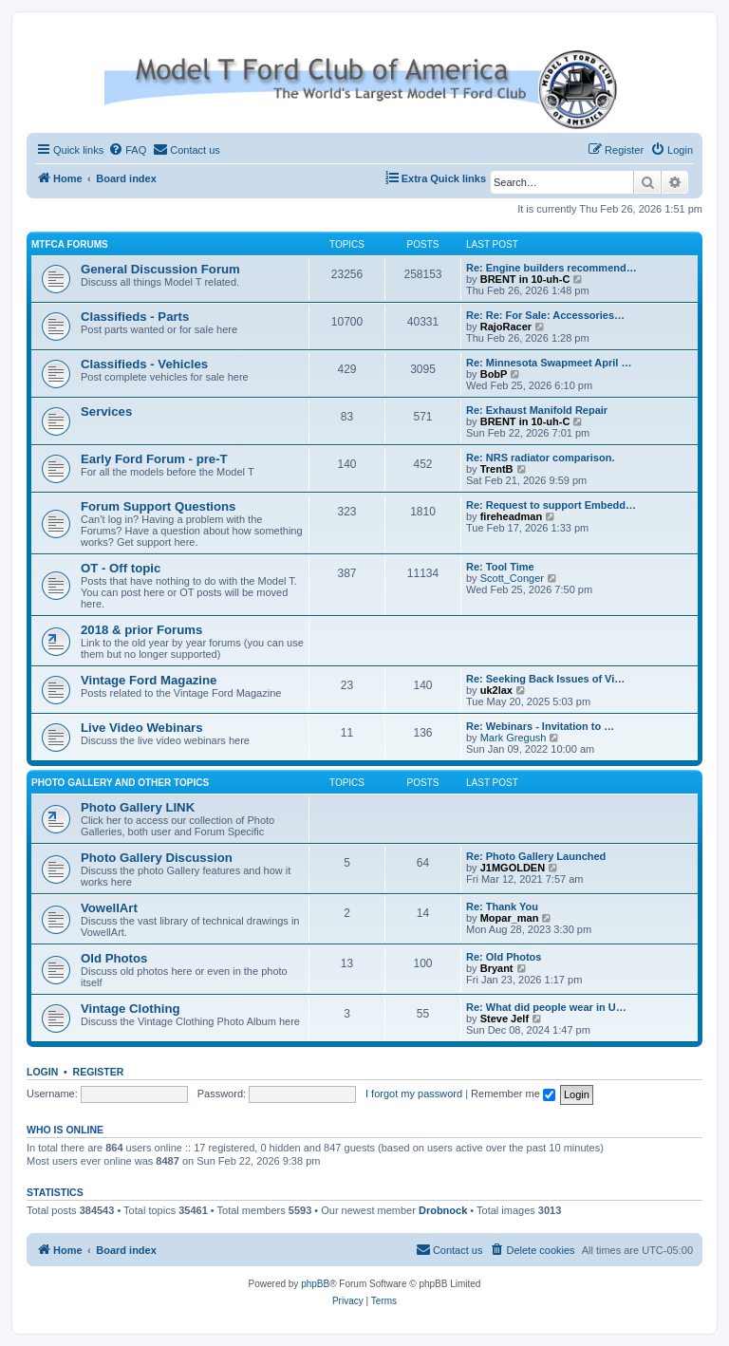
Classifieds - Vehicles (144, 364)
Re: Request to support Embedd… (551, 505)
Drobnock (443, 1210)
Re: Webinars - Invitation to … (540, 726)
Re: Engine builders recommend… (551, 267)
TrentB (497, 469)
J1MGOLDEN (512, 867)
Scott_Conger (512, 578)
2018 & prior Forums (141, 630)
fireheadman (511, 516)
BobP (494, 374)
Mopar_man (509, 918)
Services (106, 411)
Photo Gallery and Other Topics (120, 782)
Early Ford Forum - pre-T (154, 459)
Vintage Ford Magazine (148, 680)
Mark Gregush (513, 737)
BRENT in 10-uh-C (525, 279)
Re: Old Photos (503, 957)
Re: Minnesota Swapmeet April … (548, 362)
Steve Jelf (504, 1018)
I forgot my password (413, 1093)
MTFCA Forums (69, 244)
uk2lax (496, 690)
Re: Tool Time (500, 566)
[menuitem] (127, 150)
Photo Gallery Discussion (157, 858)
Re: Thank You (502, 906)
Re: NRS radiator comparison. (540, 457)
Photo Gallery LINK (138, 807)
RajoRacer (506, 326)
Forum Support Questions (158, 506)
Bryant (497, 968)
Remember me (513, 1093)
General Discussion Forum (160, 269)
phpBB (315, 1284)
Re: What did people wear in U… (546, 1007)
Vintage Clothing (130, 1008)
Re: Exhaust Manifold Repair (537, 410)
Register (98, 1071)
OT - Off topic (120, 568)
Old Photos (114, 958)
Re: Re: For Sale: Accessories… (545, 315)
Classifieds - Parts (135, 316)
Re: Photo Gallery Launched (536, 856)
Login (42, 1071)
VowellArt (109, 908)
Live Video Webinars (142, 727)
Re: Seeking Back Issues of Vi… (545, 678)
